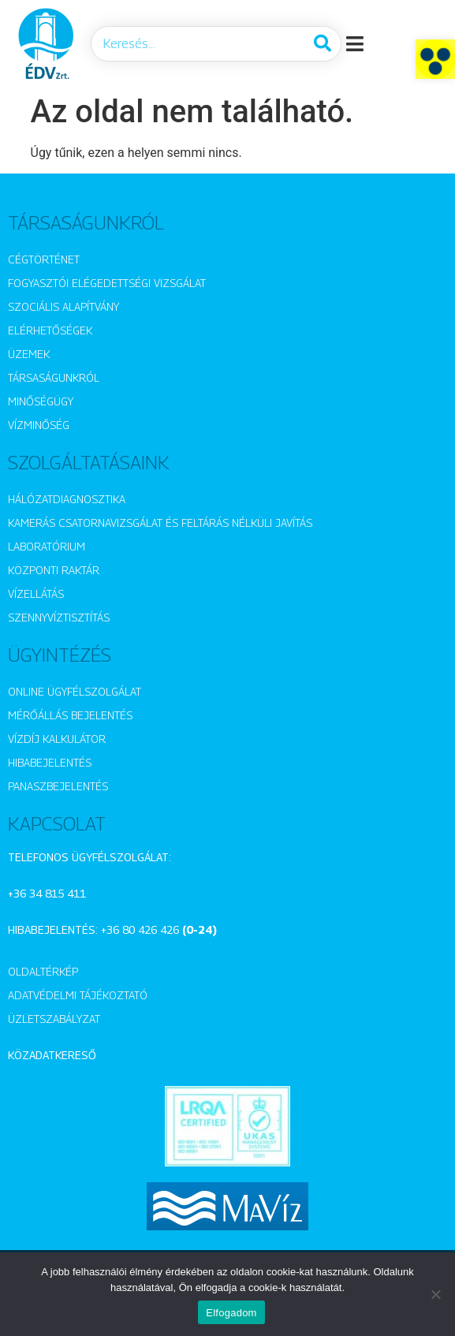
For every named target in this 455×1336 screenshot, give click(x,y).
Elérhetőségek (50, 330)
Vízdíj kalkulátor (57, 738)
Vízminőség (38, 424)
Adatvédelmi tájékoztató (77, 995)
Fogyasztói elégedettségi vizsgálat (107, 282)
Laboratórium (46, 546)
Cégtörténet (44, 259)
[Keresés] (323, 44)
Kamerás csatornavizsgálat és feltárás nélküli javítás (160, 522)
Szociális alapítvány (63, 306)
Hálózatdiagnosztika (66, 499)
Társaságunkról (53, 377)
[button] (435, 59)
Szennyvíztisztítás (59, 617)
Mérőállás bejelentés (70, 715)
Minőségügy (40, 401)
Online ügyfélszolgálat (74, 691)
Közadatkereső (52, 1055)
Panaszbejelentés (58, 786)
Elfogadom (231, 1313)
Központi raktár (53, 570)
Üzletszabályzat (54, 1018)
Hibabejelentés (49, 762)
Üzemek (29, 353)
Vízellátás (36, 593)
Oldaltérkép (43, 971)
